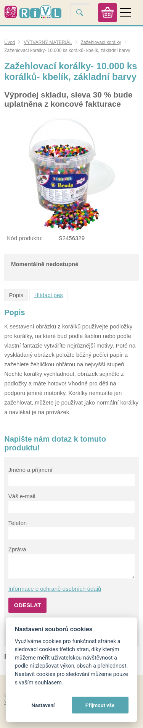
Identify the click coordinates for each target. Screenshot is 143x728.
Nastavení (43, 705)
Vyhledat (80, 12)
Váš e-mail (21, 496)
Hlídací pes (48, 295)
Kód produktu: (24, 238)
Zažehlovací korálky (101, 42)
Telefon (17, 523)
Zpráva (17, 549)
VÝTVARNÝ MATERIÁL (48, 42)
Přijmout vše (100, 705)
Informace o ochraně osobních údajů (54, 588)
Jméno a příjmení (30, 469)
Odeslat (27, 605)
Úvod (9, 42)
